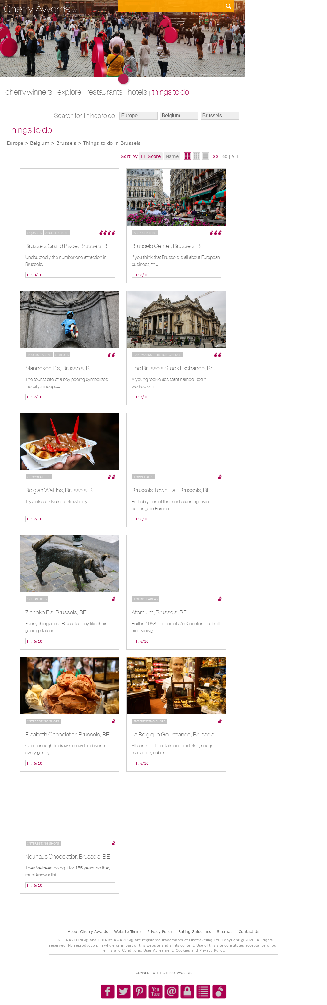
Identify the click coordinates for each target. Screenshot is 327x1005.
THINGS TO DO (170, 91)
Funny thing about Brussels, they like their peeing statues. (65, 627)
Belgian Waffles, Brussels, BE (60, 490)
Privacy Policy (159, 931)
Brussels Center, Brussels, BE (168, 245)
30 (215, 156)
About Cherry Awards (88, 931)
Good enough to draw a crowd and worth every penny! (65, 749)
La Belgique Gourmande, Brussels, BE (175, 734)
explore (69, 91)
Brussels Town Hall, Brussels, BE (171, 490)
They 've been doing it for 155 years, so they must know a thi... (67, 871)
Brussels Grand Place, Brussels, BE (67, 245)
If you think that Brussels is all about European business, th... (176, 260)
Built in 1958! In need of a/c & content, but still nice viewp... (176, 627)
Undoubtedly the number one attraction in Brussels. (66, 260)
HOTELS (137, 91)
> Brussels (63, 143)
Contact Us (249, 931)
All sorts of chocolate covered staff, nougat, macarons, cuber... (174, 749)
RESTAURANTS (105, 91)
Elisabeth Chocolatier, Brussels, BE (67, 734)
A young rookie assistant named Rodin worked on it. (169, 383)
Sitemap (224, 931)
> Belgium (37, 143)
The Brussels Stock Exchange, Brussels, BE (175, 367)
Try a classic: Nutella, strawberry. (56, 501)
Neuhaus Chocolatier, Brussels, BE (67, 856)
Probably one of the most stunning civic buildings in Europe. (170, 505)
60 (224, 156)
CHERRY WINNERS (28, 91)
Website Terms (127, 931)
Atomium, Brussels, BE (159, 612)
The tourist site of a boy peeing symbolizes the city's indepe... (66, 383)
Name (172, 156)
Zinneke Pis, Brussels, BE (55, 612)
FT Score (151, 156)
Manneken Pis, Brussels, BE (59, 367)
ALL (235, 156)
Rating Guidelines (194, 931)
